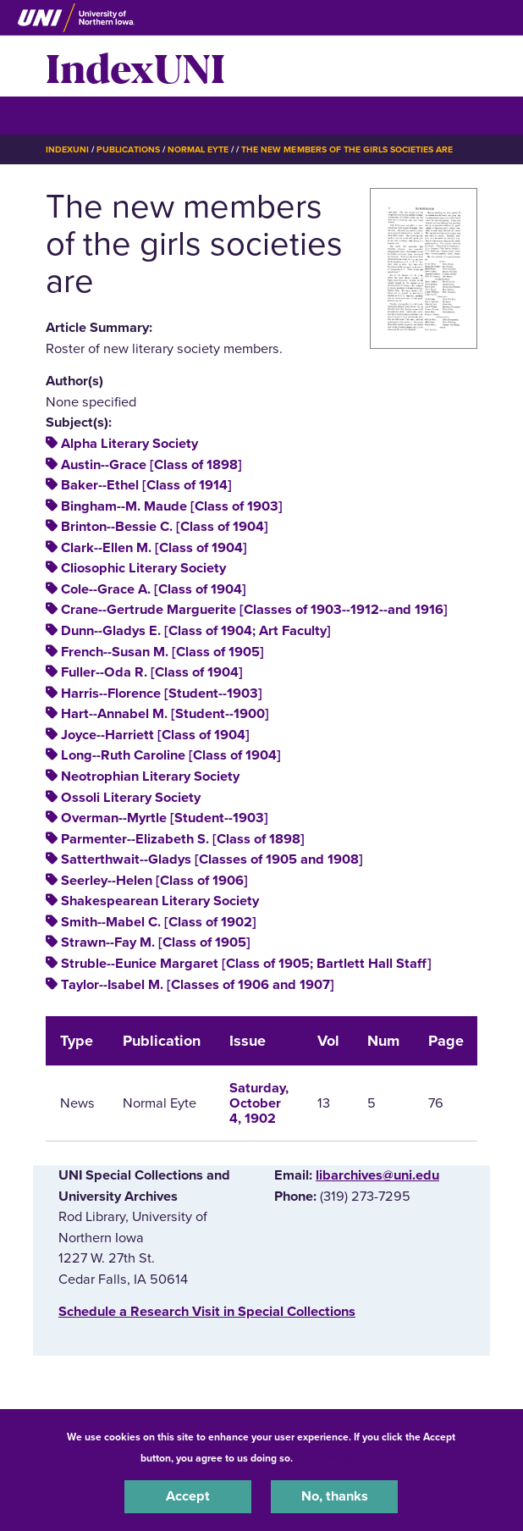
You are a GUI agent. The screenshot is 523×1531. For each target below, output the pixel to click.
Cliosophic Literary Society (143, 568)
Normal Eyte (198, 149)
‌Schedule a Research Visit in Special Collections (206, 1311)
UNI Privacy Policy (340, 1458)
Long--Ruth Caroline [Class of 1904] (171, 755)
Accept (188, 1496)
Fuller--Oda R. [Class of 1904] (152, 672)
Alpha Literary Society (129, 443)
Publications (127, 149)
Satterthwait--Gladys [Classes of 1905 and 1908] (212, 859)
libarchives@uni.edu (377, 1175)
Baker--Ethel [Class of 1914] (146, 485)
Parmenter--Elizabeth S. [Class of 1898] (183, 839)
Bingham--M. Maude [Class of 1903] (172, 506)
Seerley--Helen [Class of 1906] (154, 880)
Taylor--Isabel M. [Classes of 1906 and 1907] (197, 984)
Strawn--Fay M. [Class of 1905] (155, 942)
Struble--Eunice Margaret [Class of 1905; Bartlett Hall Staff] (246, 963)
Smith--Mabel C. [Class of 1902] (158, 922)
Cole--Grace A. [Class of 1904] (153, 589)
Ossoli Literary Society (131, 797)
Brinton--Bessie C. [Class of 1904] (164, 526)
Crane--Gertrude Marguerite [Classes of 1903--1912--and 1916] (254, 609)
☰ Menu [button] (76, 114)
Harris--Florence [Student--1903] (161, 693)
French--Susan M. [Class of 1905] (162, 652)
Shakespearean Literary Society (160, 901)
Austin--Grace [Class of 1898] (151, 464)
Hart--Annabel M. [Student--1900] (165, 713)
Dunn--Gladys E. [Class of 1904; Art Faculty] (196, 630)
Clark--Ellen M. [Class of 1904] (154, 547)
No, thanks (334, 1496)
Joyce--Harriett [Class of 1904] (155, 735)
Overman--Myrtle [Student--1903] (164, 818)
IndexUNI (135, 66)
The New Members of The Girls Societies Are (347, 149)
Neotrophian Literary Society (150, 776)
